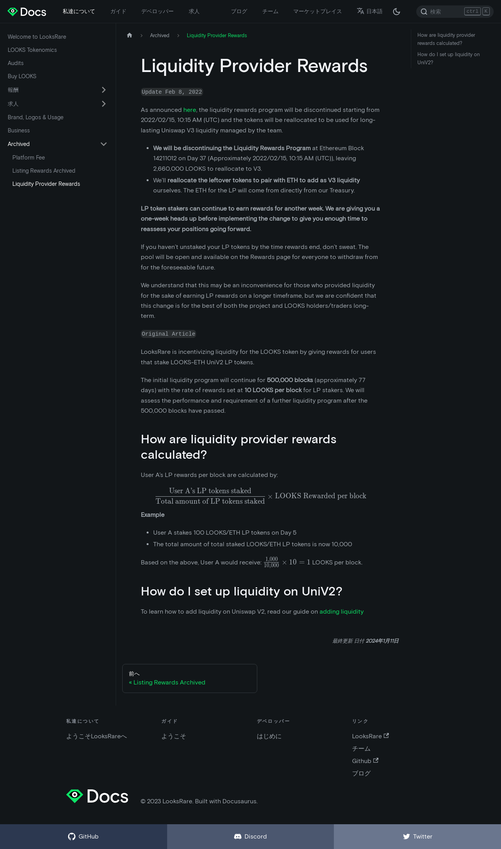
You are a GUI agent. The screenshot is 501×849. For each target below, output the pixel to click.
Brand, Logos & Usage (35, 117)
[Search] (455, 11)
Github (365, 761)
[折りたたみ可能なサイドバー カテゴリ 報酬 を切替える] (103, 90)
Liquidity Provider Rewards (46, 183)
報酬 (13, 89)
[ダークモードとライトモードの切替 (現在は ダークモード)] (396, 11)
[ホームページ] (129, 35)
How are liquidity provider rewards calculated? (446, 39)
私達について (79, 11)
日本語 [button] (370, 11)
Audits (16, 63)
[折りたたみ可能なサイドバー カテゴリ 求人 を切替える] (103, 104)
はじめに (269, 736)
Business (19, 130)
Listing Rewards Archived (43, 170)
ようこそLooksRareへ (96, 736)
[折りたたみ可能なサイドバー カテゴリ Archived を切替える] (103, 144)
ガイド (118, 11)
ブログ (239, 11)
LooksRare (370, 736)
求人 (194, 11)
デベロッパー (157, 11)
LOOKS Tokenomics (32, 49)
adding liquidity (342, 611)
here (189, 109)
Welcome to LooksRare (37, 36)
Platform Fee (28, 157)
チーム (270, 11)
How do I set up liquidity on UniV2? (448, 58)
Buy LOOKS (22, 76)
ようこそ (173, 736)
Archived (19, 144)
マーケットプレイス (317, 11)
